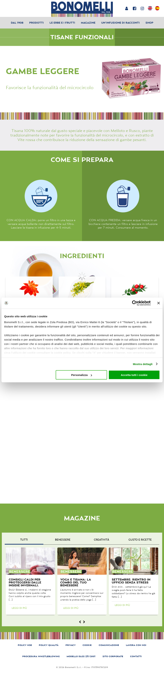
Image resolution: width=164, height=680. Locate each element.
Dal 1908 (17, 22)
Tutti (24, 539)
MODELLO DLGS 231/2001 (81, 656)
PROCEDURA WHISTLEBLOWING (41, 656)
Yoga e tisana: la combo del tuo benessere (75, 582)
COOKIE (87, 645)
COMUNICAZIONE (109, 645)
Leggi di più (19, 608)
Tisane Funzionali (82, 37)
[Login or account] (126, 8)
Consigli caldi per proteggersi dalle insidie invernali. (25, 582)
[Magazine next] (84, 622)
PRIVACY (70, 645)
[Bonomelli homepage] (82, 9)
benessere (62, 539)
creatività (101, 539)
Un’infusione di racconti (120, 22)
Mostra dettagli (142, 363)
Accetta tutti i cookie (134, 374)
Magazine (88, 22)
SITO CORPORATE (112, 656)
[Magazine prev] (80, 622)
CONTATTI (136, 656)
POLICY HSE (25, 645)
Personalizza (81, 374)
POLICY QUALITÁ (48, 645)
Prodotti (36, 22)
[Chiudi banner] (158, 303)
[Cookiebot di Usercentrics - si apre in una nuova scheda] (135, 303)
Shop (149, 22)
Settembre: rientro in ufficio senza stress (131, 581)
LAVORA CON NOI (136, 645)
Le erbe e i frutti (62, 22)
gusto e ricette (140, 539)
